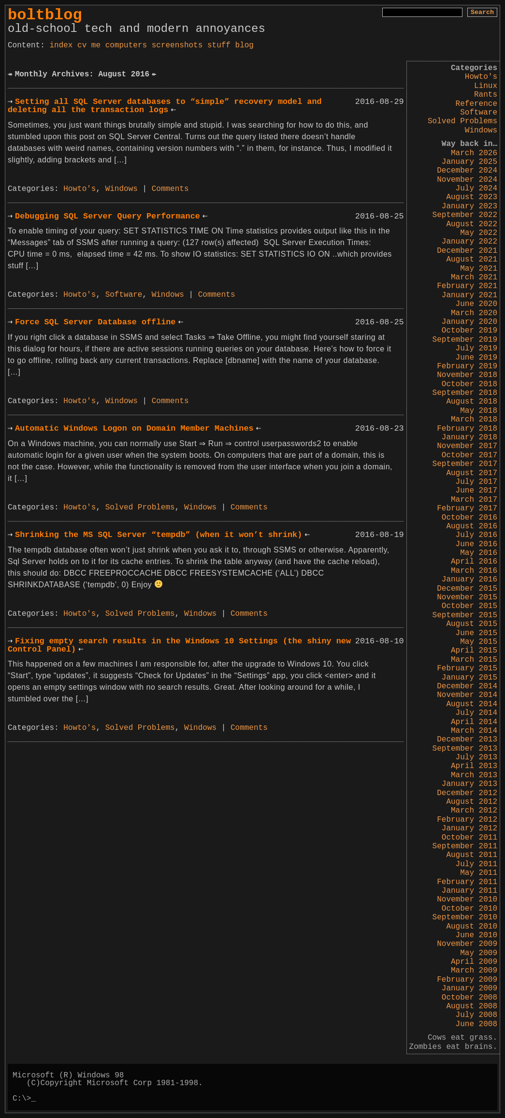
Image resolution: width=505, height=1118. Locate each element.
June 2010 (476, 935)
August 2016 (471, 526)
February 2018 (467, 428)
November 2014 (467, 695)
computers (126, 45)
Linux (485, 86)
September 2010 (465, 917)
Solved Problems (462, 121)
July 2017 (476, 482)
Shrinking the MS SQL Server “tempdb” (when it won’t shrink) (158, 534)
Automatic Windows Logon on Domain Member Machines (134, 428)
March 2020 (474, 313)
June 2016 (476, 544)
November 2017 (467, 446)
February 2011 (467, 882)
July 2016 (476, 535)
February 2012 (467, 819)
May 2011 (478, 873)
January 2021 (469, 295)
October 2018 (469, 384)
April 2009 (474, 962)
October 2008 (469, 997)
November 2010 (467, 899)
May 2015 (478, 642)
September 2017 (465, 464)
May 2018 (478, 411)
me (96, 45)
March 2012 (474, 810)
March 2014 (474, 730)
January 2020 (469, 322)
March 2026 (474, 153)
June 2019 (476, 357)
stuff (219, 45)
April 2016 (474, 561)
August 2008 (471, 1006)
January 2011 (469, 890)
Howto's (481, 77)
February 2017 (467, 508)
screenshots (177, 45)
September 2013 (465, 748)
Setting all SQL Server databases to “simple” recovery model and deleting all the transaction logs (165, 106)
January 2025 (469, 162)
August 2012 (471, 802)
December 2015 (467, 588)
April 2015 (474, 650)
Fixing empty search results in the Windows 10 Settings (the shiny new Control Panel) (179, 645)
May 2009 (478, 953)
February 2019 (467, 366)
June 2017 (476, 490)
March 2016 (474, 570)
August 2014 (471, 704)
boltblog (45, 15)
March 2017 (474, 499)
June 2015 (476, 633)
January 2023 (469, 206)
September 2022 (465, 215)
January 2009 (469, 988)
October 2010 (469, 908)
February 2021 (467, 286)
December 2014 (467, 686)
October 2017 (469, 455)
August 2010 (471, 926)
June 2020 (476, 304)
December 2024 (467, 170)
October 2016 (469, 517)
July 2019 (476, 348)
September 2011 (465, 846)
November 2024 (467, 179)
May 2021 (478, 268)
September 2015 (465, 615)
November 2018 (467, 375)
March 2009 (474, 970)
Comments (170, 189)
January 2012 (469, 828)
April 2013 (474, 766)
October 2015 (469, 606)
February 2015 (467, 668)
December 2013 (467, 739)
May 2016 (478, 553)
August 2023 (471, 197)
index (60, 45)
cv (82, 45)
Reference (476, 104)
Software (478, 112)
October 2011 (469, 837)
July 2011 (476, 864)
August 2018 (471, 401)
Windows (481, 130)
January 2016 (469, 579)
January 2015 (469, 677)
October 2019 (469, 330)
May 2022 (478, 233)
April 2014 (474, 722)
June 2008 (476, 1024)
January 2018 (469, 437)
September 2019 (465, 339)
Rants (485, 94)
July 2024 (476, 188)
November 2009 (467, 944)
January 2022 (469, 241)
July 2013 (476, 757)
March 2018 (474, 419)
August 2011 (471, 855)
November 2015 (467, 597)
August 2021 (471, 259)
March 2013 (474, 775)
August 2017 (471, 473)
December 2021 (467, 251)
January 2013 (469, 784)
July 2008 (476, 1015)
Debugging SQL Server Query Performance (107, 216)
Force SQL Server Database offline (95, 322)
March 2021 (474, 277)
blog (244, 45)
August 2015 (471, 624)
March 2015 (474, 659)
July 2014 (476, 713)
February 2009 (467, 979)
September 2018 (465, 393)
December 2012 (467, 793)
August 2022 (471, 224)
